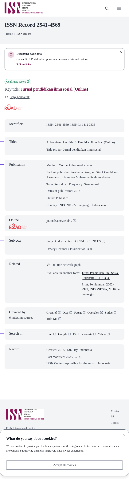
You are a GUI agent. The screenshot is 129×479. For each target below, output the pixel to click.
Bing (49, 340)
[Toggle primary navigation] (118, 8)
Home (9, 33)
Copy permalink (17, 97)
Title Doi (52, 324)
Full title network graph (64, 265)
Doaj (66, 318)
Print (90, 165)
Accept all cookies (64, 465)
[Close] (123, 434)
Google (63, 340)
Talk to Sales (24, 64)
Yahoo (104, 340)
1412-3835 (89, 125)
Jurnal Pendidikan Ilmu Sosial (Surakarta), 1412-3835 (98, 278)
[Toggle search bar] (106, 8)
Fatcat (79, 318)
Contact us (115, 420)
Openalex (94, 318)
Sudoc (110, 318)
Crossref (51, 318)
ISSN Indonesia (84, 340)
